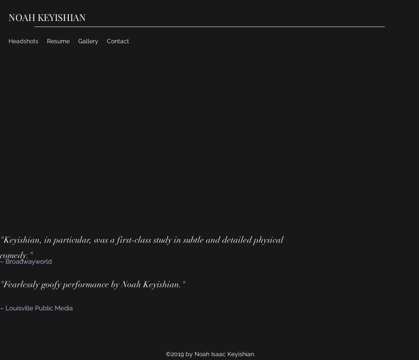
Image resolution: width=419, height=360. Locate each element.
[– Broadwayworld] (38, 261)
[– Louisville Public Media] (54, 308)
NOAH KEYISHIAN (47, 17)
